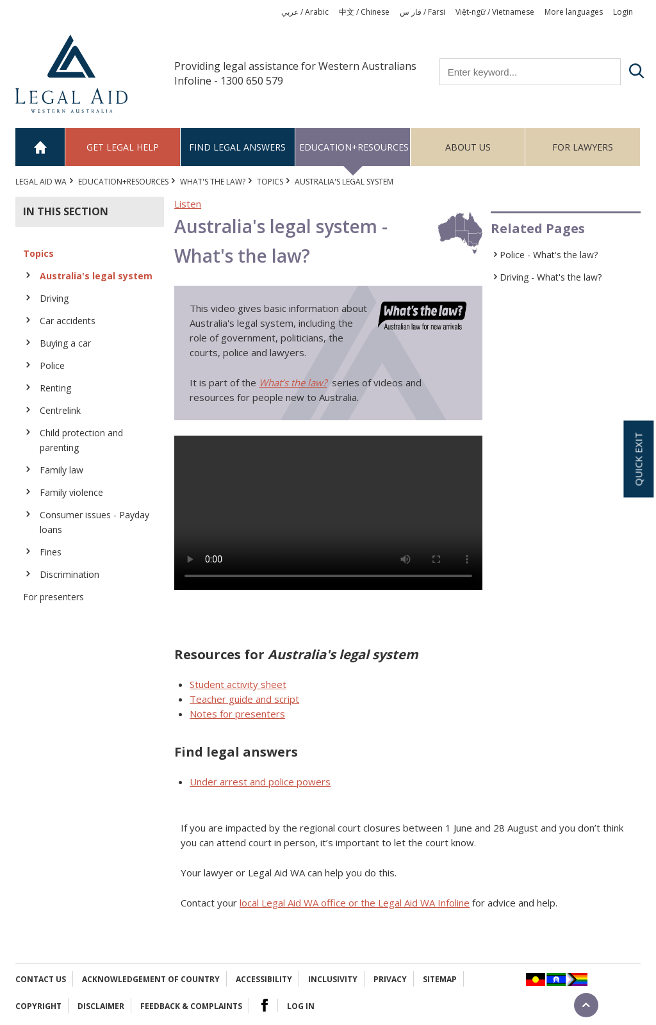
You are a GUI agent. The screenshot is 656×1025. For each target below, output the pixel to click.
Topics (270, 181)
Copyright (38, 1006)
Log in (301, 1006)
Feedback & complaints (191, 1006)
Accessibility (264, 979)
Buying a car (65, 343)
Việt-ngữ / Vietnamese (494, 11)
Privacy (390, 979)
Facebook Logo (264, 1005)
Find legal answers (237, 147)
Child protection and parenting (81, 440)
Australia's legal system (96, 276)
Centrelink (60, 410)
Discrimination (69, 574)
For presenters (53, 597)
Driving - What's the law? (551, 277)
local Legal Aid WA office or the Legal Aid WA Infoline (355, 902)
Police (52, 365)
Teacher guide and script (244, 699)
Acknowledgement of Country (151, 979)
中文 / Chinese (364, 11)
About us (468, 147)
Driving (54, 298)
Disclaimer (101, 1006)
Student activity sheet (238, 684)
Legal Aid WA (41, 181)
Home (40, 147)
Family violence (71, 492)
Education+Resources (354, 147)
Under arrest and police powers (260, 781)
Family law (61, 470)
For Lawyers (582, 147)
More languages (574, 11)
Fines (51, 552)
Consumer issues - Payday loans (94, 522)
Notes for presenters (237, 713)
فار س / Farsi (422, 11)
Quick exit (638, 459)
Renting (55, 388)
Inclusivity (332, 979)
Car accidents (67, 321)
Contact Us (40, 979)
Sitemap (440, 979)
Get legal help (122, 147)
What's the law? (212, 181)
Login (623, 11)
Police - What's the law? (549, 255)
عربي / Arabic (305, 11)
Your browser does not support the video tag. (328, 513)
